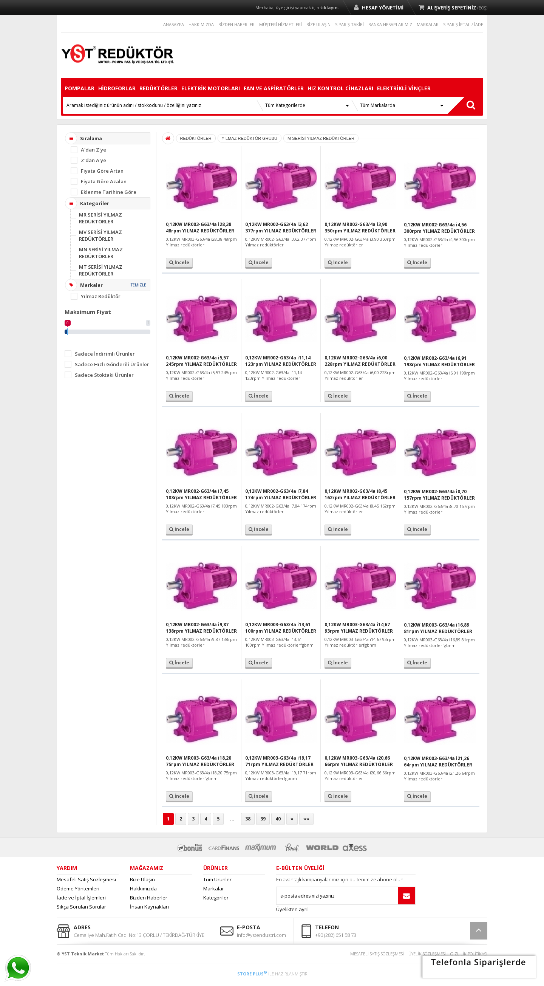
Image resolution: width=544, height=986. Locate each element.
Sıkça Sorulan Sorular (81, 906)
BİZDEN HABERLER (236, 24)
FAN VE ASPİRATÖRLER (274, 88)
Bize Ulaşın (142, 879)
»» (306, 819)
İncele (179, 262)
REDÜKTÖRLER (158, 88)
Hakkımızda (143, 888)
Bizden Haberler (148, 897)
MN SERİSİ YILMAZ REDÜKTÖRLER (101, 253)
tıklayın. (329, 7)
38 (247, 819)
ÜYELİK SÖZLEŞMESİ (427, 954)
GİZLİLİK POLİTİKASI (468, 954)
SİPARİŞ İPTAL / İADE (463, 24)
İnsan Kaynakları (149, 906)
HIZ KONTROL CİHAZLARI (340, 88)
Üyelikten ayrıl (292, 909)
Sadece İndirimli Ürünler (105, 353)
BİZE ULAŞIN (318, 24)
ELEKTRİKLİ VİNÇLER (404, 88)
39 (263, 819)
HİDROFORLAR (117, 88)
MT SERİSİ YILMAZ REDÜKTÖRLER (100, 270)
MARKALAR (428, 24)
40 (278, 819)
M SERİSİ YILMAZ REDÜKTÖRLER (320, 138)
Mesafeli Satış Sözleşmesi (86, 879)
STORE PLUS (252, 974)
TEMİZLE (138, 285)
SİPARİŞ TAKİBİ (349, 24)
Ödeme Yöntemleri (78, 888)
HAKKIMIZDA (201, 24)
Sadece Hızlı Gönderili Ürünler (112, 364)
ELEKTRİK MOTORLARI (210, 88)
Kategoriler (216, 897)
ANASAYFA (173, 24)
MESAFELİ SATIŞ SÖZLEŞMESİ (377, 954)
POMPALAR (79, 88)
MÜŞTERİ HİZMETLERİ (280, 24)
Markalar (213, 888)
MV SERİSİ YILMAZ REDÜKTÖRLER (100, 235)
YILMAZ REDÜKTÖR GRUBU (249, 138)
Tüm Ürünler (217, 879)
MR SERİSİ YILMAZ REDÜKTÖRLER (100, 218)
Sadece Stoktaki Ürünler (104, 374)
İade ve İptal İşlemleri (81, 897)
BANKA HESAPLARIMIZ (390, 24)
